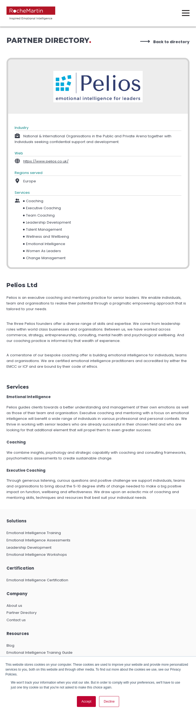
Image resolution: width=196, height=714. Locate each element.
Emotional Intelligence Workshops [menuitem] (36, 554)
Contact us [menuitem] (16, 620)
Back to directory (171, 42)
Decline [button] (109, 701)
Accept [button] (86, 701)
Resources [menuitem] (17, 633)
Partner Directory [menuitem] (21, 612)
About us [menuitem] (14, 605)
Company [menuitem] (16, 593)
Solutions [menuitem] (16, 521)
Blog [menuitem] (10, 645)
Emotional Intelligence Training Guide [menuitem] (39, 652)
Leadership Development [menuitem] (28, 547)
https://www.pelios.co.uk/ (45, 161)
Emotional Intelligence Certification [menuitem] (37, 580)
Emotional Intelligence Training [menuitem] (33, 532)
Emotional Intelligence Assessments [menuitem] (38, 540)
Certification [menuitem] (20, 568)
